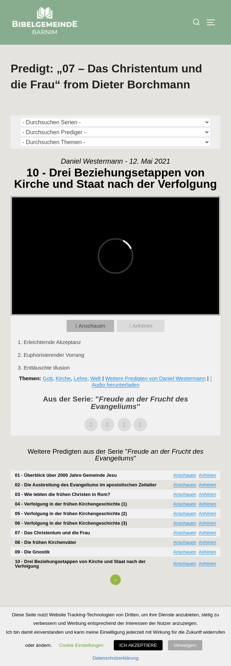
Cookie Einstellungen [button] (81, 645)
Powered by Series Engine (115, 599)
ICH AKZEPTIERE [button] (138, 645)
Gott (47, 378)
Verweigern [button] (185, 645)
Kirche (63, 378)
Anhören (142, 326)
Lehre (80, 378)
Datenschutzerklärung (115, 658)
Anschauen (92, 326)
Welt (95, 378)
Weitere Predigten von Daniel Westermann (155, 378)
